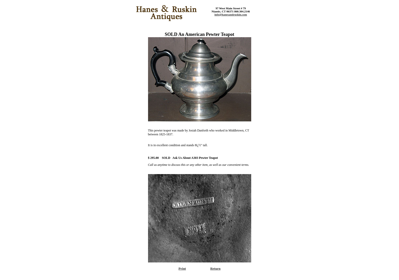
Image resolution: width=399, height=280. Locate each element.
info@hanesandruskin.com (230, 14)
